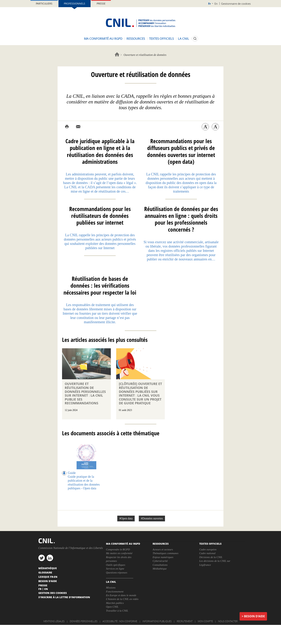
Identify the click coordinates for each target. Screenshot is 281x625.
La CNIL (183, 39)
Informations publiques (157, 621)
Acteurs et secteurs (163, 549)
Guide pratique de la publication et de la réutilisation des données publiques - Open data (84, 482)
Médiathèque (160, 568)
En (216, 3)
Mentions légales (54, 621)
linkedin (50, 558)
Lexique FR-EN (47, 576)
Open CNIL (112, 606)
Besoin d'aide (254, 616)
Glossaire (45, 572)
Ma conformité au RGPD (103, 39)
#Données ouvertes (152, 518)
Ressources (135, 39)
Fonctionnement (114, 591)
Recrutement (185, 621)
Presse (101, 3)
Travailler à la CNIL (117, 610)
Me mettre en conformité (119, 553)
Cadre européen (207, 549)
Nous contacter (228, 621)
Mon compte (205, 621)
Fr (209, 4)
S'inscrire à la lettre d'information (64, 597)
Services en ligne (115, 568)
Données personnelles (83, 621)
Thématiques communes (165, 553)
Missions (110, 587)
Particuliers (44, 3)
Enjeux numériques (163, 557)
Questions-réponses (116, 572)
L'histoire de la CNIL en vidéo (122, 599)
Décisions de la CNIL (211, 557)
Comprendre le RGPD (118, 549)
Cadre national (207, 553)
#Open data (126, 518)
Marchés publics (115, 603)
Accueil (117, 54)
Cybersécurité (160, 560)
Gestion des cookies (52, 593)
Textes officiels (161, 39)
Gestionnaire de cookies (236, 3)
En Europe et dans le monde (121, 595)
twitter (41, 558)
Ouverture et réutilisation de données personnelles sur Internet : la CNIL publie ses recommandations (85, 393)
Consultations (160, 564)
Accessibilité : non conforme (120, 621)
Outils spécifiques (115, 564)
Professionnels (74, 3)
